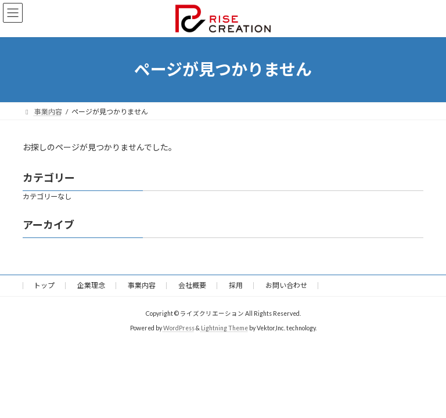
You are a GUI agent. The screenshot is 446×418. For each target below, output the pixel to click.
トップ (44, 285)
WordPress (179, 328)
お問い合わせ (286, 285)
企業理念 (91, 285)
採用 (236, 285)
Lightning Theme (224, 328)
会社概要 (192, 285)
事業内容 (142, 285)
